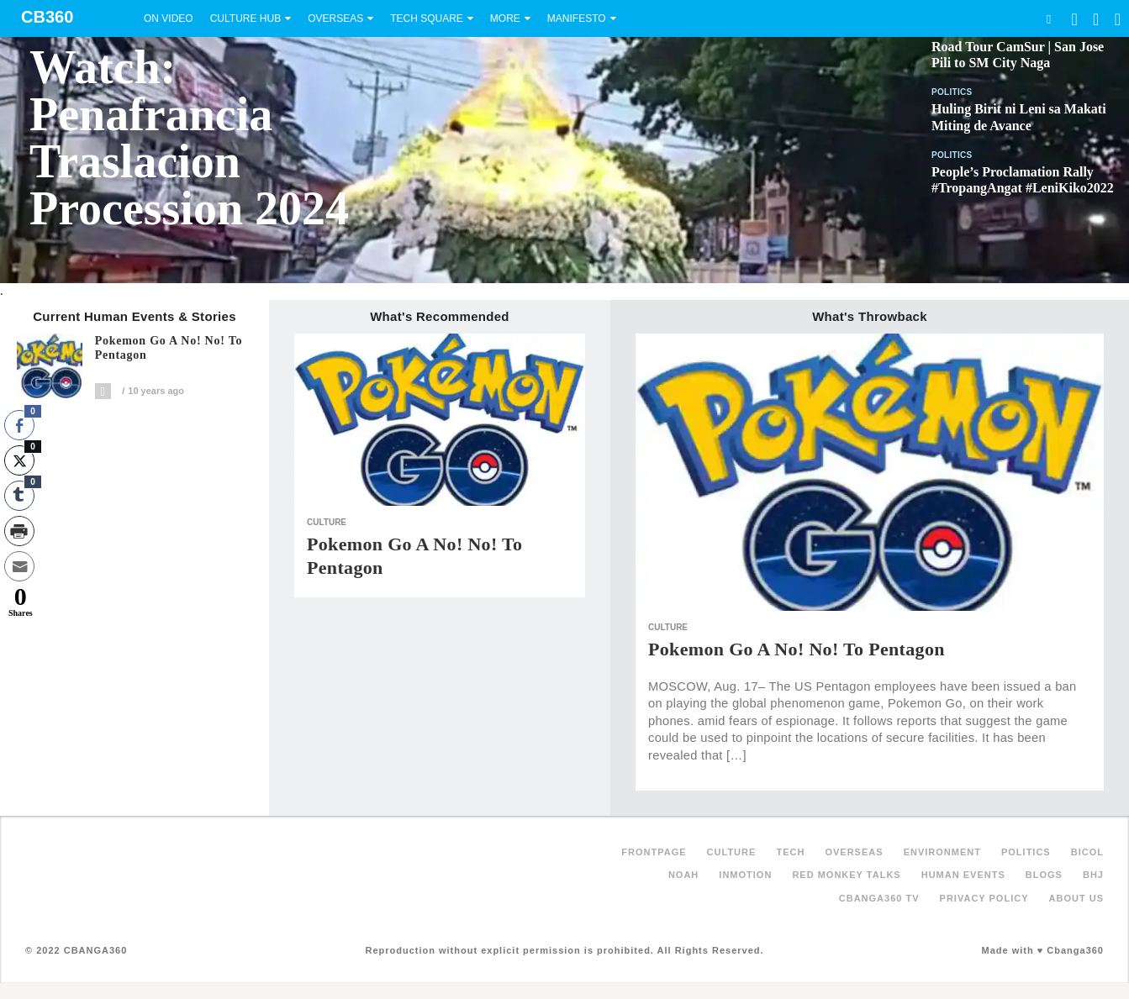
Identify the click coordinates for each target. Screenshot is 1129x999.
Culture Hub (245, 18)
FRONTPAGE (653, 852)
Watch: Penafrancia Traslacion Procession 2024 (189, 137)
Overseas (335, 18)
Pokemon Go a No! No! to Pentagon (169, 348)
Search (1048, 19)
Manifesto (576, 18)
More (505, 18)
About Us (1076, 898)
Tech (790, 852)
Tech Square (426, 18)
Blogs (1044, 875)
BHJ (1093, 875)
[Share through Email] (19, 566)
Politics (952, 92)
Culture (326, 522)
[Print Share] (19, 531)
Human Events (963, 875)
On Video (168, 18)
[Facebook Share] (19, 425)
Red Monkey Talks (846, 875)
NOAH (683, 875)
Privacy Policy (984, 898)
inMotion (745, 875)
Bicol (1087, 852)
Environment (942, 852)
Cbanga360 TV (879, 898)
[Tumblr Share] (19, 496)
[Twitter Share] (19, 460)
